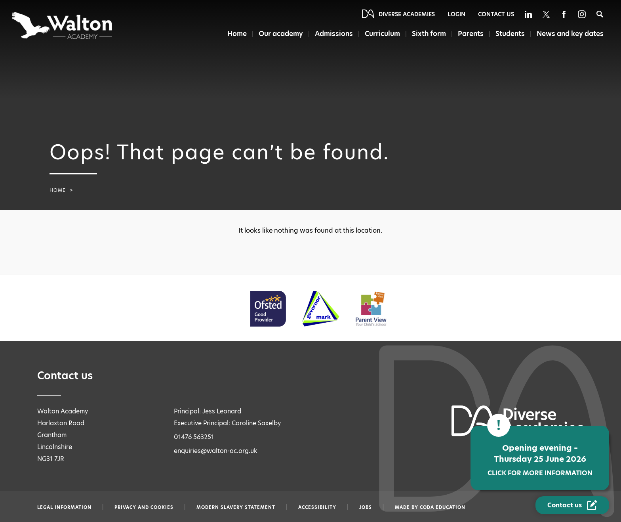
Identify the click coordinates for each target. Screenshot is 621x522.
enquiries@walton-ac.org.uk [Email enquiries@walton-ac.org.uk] (215, 451)
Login (456, 14)
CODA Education (442, 507)
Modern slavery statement (235, 507)
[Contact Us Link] (572, 505)
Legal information (64, 507)
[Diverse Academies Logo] (62, 25)
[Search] (600, 14)
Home (237, 33)
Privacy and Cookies (143, 507)
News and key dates (570, 33)
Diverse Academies (407, 14)
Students (510, 33)
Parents (471, 33)
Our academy (281, 33)
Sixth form (429, 33)
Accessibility (317, 507)
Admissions (334, 33)
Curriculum (382, 33)
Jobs (365, 507)
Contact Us (496, 14)
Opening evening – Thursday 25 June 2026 (539, 460)
